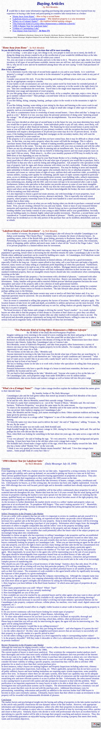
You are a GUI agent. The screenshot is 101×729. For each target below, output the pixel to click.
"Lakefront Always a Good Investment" (29, 19)
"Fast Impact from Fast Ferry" (31, 31)
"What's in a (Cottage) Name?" (25, 21)
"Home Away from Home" (23, 16)
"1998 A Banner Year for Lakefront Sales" (30, 26)
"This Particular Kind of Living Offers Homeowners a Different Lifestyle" (44, 23)
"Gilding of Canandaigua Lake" (25, 28)
